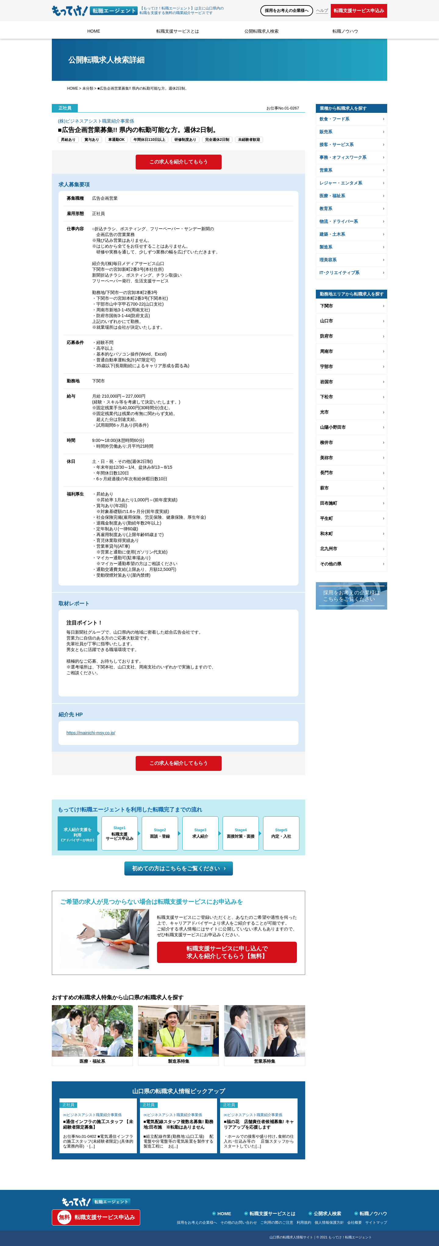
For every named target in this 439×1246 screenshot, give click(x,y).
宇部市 (326, 366)
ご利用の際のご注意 (276, 1222)
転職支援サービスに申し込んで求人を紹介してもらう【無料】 (227, 952)
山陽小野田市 (333, 427)
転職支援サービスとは (177, 31)
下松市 (326, 396)
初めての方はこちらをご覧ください (178, 868)
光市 (324, 412)
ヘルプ (322, 10)
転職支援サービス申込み (359, 10)
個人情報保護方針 (329, 1222)
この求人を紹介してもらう (178, 161)
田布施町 (328, 503)
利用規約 (304, 1222)
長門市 (326, 472)
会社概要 (354, 1222)
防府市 (326, 336)
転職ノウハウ (345, 31)
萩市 (324, 487)
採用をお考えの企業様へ (287, 10)
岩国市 (326, 381)
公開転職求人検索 (261, 31)
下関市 (326, 305)
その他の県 (330, 563)
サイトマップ (376, 1222)
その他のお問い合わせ (238, 1222)
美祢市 (326, 457)
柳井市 (326, 442)
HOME (93, 31)
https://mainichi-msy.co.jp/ (90, 732)
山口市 (326, 320)
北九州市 (328, 548)
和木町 (326, 533)
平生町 (326, 518)
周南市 (326, 351)
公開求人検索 (325, 1213)
